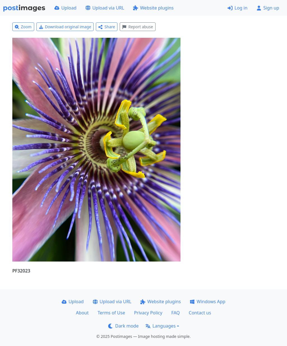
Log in (237, 8)
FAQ (175, 313)
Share (106, 26)
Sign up (267, 8)
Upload (65, 8)
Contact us (200, 313)
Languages (160, 326)
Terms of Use (111, 313)
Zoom (23, 26)
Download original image (65, 26)
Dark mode (123, 326)
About (82, 313)
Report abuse (137, 26)
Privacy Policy (148, 313)
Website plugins (153, 8)
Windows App (207, 301)
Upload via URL (104, 8)
